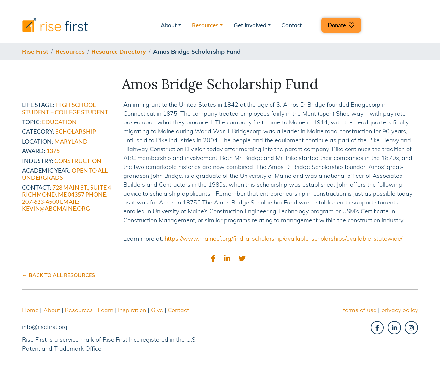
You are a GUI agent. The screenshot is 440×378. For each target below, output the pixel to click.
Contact (291, 25)
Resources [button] (205, 25)
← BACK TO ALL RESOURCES (58, 275)
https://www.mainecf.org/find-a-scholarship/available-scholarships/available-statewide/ (283, 238)
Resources (79, 310)
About (51, 310)
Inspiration (132, 310)
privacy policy (399, 310)
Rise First (35, 51)
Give (157, 310)
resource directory (118, 51)
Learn (105, 310)
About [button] (169, 25)
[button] (341, 25)
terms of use (359, 310)
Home (30, 310)
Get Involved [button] (250, 25)
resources (70, 51)
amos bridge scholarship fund (197, 51)
